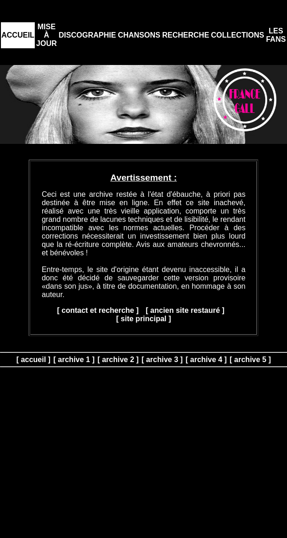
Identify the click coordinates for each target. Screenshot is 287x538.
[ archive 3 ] (162, 359)
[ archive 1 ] (74, 359)
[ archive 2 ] (118, 359)
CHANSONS (139, 35)
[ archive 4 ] (206, 359)
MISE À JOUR (46, 35)
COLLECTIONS (237, 35)
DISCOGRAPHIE (87, 35)
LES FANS (276, 35)
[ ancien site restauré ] (185, 310)
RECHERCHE (185, 35)
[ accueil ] (33, 359)
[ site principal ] (143, 319)
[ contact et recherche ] (98, 310)
